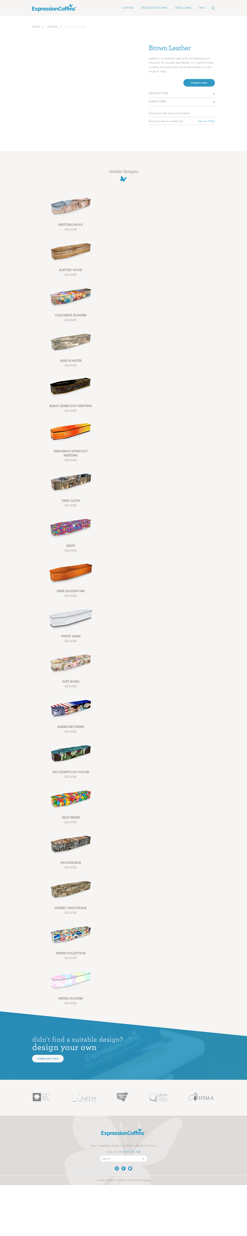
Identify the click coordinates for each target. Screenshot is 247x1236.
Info (202, 7)
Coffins (52, 26)
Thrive (146, 1180)
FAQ (93, 1145)
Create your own (47, 1058)
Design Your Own (154, 7)
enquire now (199, 82)
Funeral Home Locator (115, 1145)
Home (36, 26)
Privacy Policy (145, 1145)
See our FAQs (206, 121)
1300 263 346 (132, 1151)
